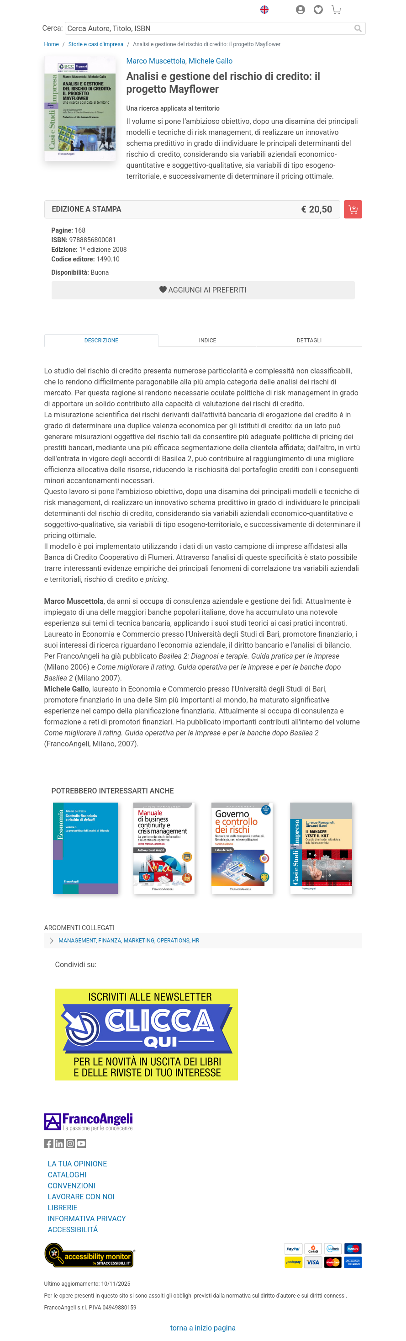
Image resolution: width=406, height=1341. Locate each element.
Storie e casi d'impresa (96, 44)
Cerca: (52, 28)
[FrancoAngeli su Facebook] (48, 1145)
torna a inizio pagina (203, 1328)
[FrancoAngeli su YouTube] (81, 1145)
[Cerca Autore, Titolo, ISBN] (208, 28)
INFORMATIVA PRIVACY (87, 1218)
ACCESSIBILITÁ (73, 1229)
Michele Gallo (210, 61)
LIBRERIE (63, 1207)
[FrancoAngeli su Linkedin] (59, 1145)
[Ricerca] (358, 28)
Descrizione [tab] (101, 340)
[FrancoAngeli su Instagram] (70, 1145)
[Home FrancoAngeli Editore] (75, 11)
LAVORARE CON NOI (81, 1196)
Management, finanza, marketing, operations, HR (129, 940)
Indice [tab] (207, 340)
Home (51, 44)
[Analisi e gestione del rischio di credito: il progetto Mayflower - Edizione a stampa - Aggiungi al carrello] (353, 209)
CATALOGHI (67, 1175)
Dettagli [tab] (309, 340)
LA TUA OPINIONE (77, 1164)
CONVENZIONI (71, 1185)
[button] (263, 11)
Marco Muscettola (156, 61)
